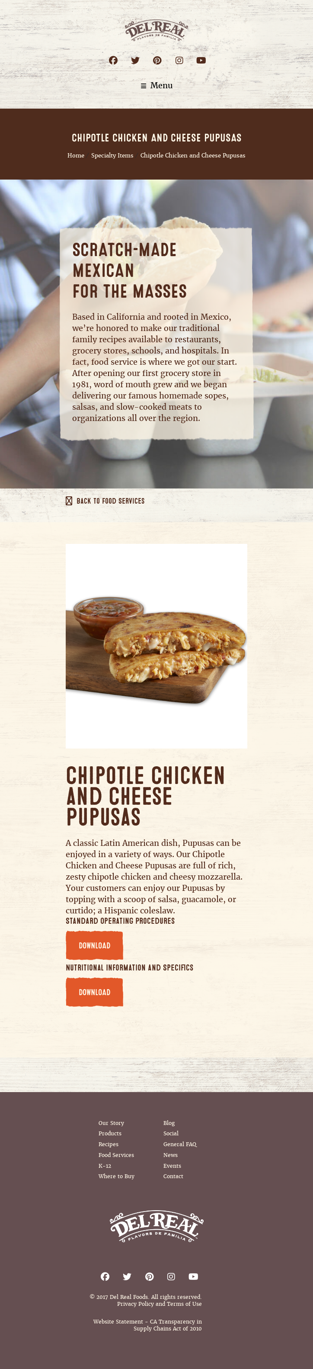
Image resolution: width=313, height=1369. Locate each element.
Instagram (179, 60)
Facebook (113, 60)
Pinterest (157, 60)
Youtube (201, 60)
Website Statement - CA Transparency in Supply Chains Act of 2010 (147, 1325)
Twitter (135, 60)
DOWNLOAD (94, 946)
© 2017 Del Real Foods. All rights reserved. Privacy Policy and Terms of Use (145, 1301)
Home (75, 155)
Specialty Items (112, 155)
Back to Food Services (110, 501)
